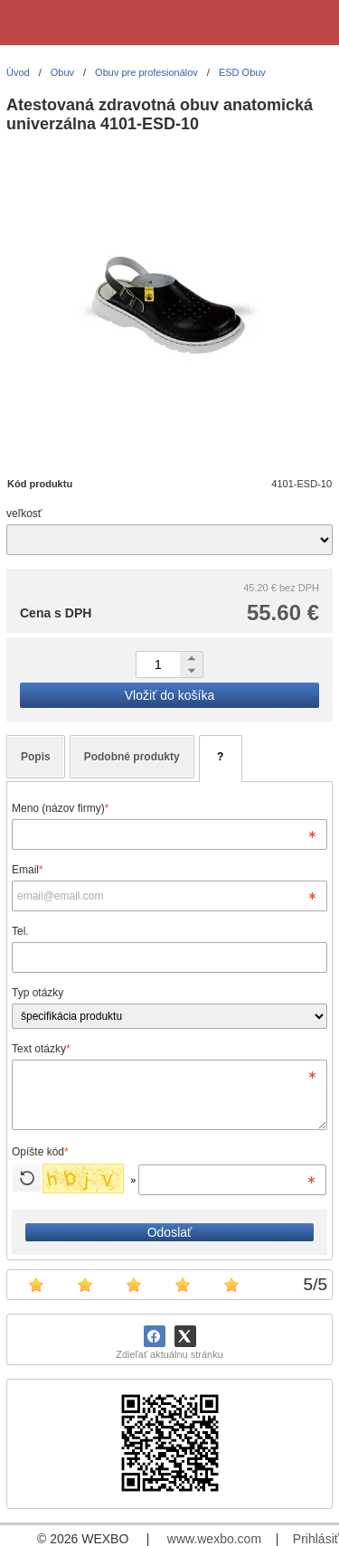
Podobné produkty (132, 756)
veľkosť (24, 513)
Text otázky (41, 1048)
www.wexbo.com (214, 1539)
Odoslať (170, 1232)
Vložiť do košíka (169, 695)
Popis (36, 756)
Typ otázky (37, 992)
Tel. (20, 931)
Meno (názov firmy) (60, 808)
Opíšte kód (40, 1151)
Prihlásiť (316, 1539)
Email (27, 869)
